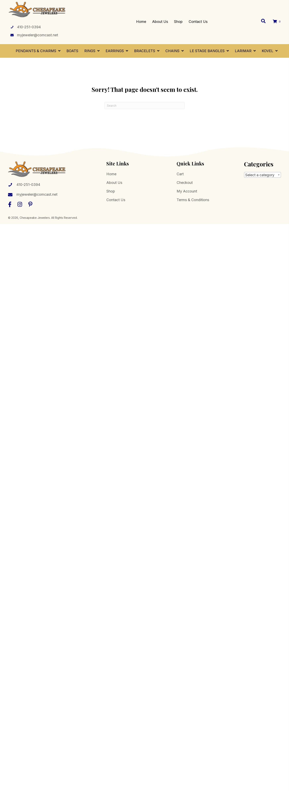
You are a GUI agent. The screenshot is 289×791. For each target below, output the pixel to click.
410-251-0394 (29, 27)
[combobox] (262, 175)
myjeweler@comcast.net (37, 35)
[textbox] (262, 175)
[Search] (144, 105)
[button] (9, 204)
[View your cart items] (277, 21)
